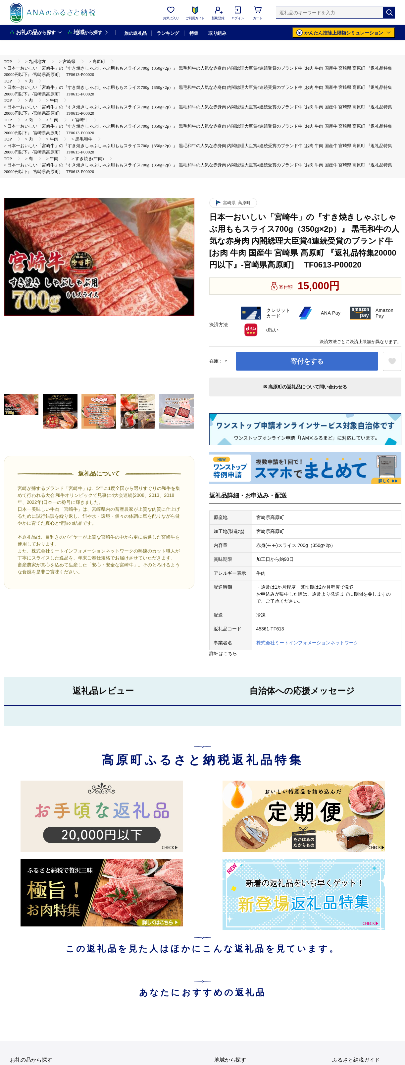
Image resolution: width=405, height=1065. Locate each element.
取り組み (217, 33)
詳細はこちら (223, 653)
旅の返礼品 (135, 33)
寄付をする (307, 361)
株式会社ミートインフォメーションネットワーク (307, 642)
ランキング (168, 33)
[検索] (389, 13)
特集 (193, 33)
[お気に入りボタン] (392, 361)
